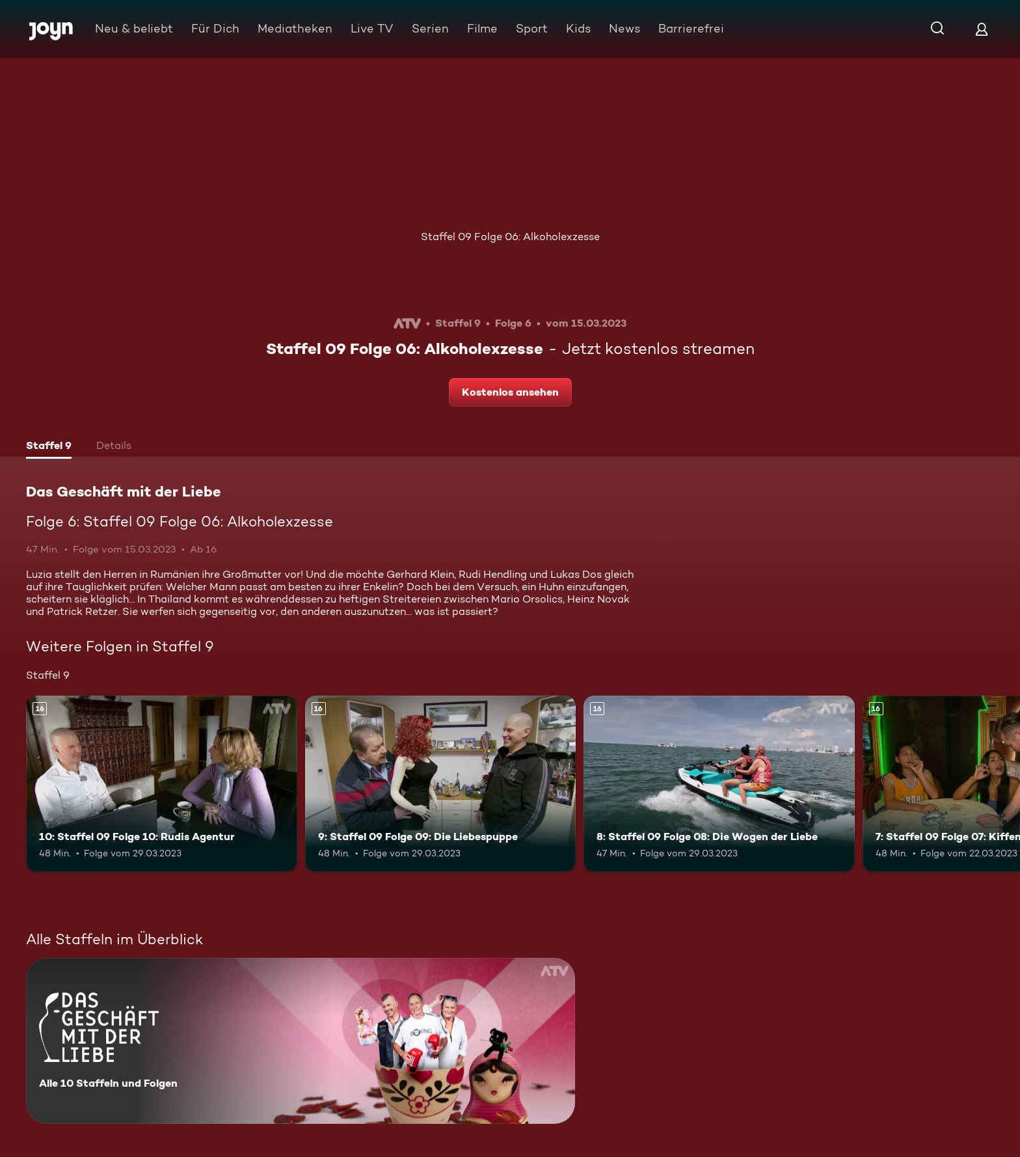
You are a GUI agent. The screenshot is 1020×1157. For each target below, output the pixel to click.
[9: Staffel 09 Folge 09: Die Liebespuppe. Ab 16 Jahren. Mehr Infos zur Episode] (440, 784)
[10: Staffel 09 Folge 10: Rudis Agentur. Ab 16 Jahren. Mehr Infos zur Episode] (161, 784)
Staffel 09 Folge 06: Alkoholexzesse (510, 236)
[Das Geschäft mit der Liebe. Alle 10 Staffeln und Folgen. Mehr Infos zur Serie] (300, 1041)
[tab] (48, 447)
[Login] (982, 29)
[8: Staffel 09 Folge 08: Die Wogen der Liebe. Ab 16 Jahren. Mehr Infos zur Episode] (719, 784)
